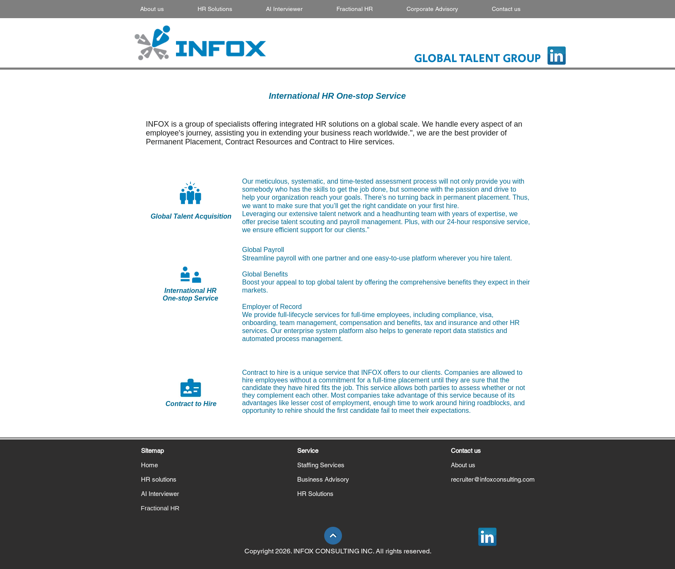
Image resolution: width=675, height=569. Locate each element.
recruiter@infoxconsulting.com (493, 479)
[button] (227, 9)
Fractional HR (160, 508)
